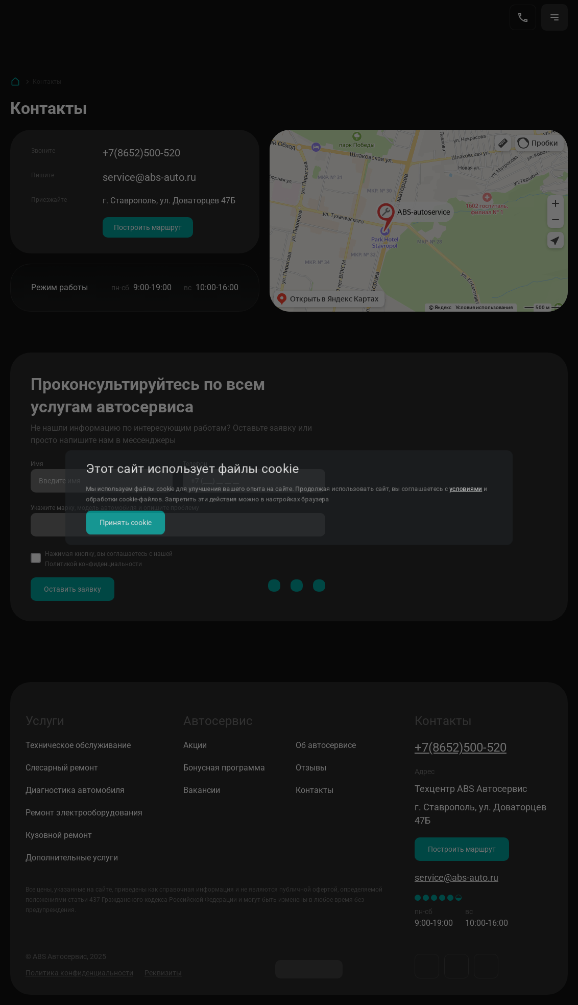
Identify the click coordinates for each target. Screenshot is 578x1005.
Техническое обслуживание (78, 745)
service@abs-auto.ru (149, 177)
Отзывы (311, 768)
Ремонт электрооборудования (84, 812)
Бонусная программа (224, 768)
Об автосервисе (326, 745)
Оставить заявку (72, 589)
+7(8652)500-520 (141, 153)
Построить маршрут (148, 227)
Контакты (314, 790)
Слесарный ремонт (62, 768)
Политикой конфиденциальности (93, 564)
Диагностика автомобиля (75, 790)
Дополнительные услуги (72, 857)
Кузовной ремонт (59, 835)
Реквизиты (163, 973)
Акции (195, 745)
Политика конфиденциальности (79, 973)
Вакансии (201, 790)
